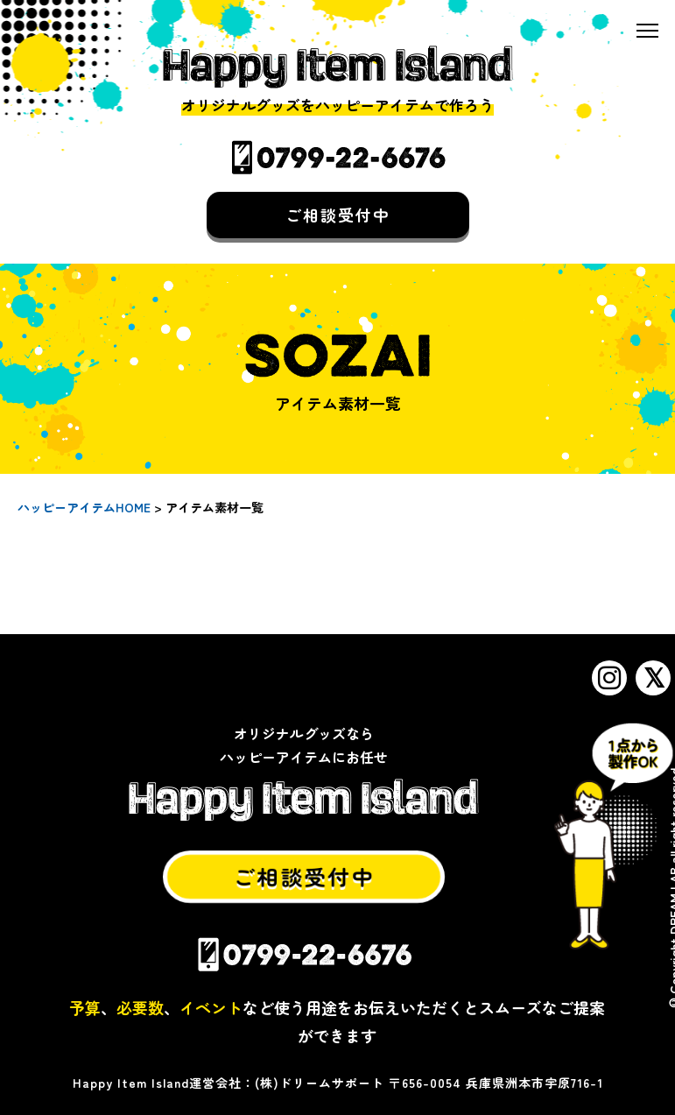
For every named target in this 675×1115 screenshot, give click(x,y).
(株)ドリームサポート (319, 1082)
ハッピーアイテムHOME (84, 507)
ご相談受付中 (337, 213)
